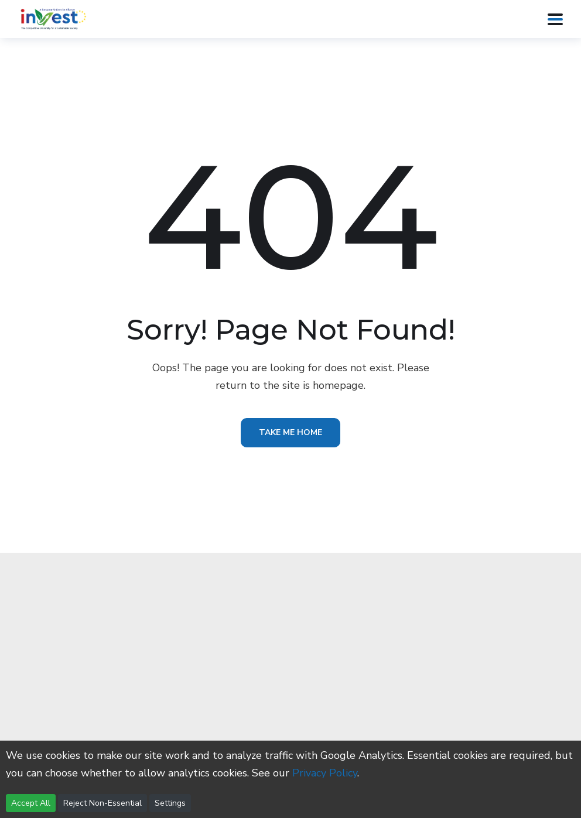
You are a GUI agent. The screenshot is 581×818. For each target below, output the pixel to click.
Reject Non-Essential (102, 803)
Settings (170, 803)
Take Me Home (290, 432)
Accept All (30, 803)
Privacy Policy (324, 773)
